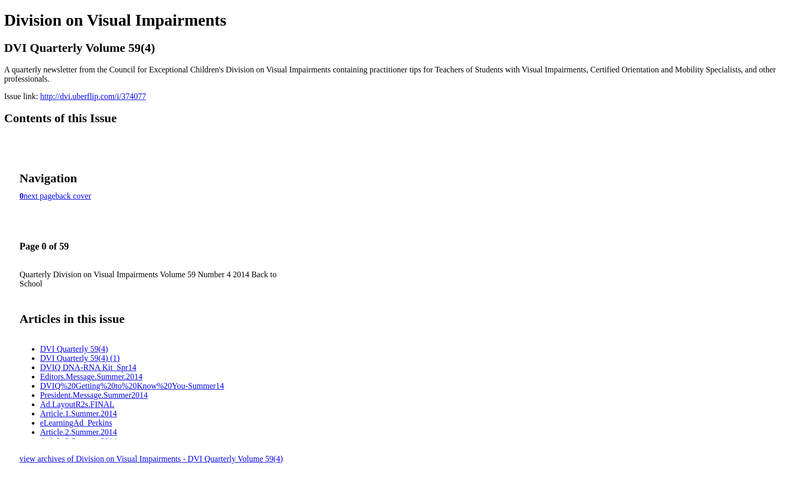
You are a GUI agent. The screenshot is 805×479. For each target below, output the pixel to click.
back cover (73, 195)
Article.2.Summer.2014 (78, 432)
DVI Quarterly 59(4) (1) (80, 358)
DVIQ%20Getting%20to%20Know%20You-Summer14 (132, 385)
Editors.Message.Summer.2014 (91, 376)
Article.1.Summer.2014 (78, 413)
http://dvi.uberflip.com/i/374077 (93, 96)
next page (39, 195)
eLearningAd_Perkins (76, 422)
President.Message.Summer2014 (94, 395)
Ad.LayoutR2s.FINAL (77, 404)
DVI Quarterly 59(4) (74, 348)
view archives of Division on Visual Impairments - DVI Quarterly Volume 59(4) (151, 458)
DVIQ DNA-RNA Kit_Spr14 (88, 367)
